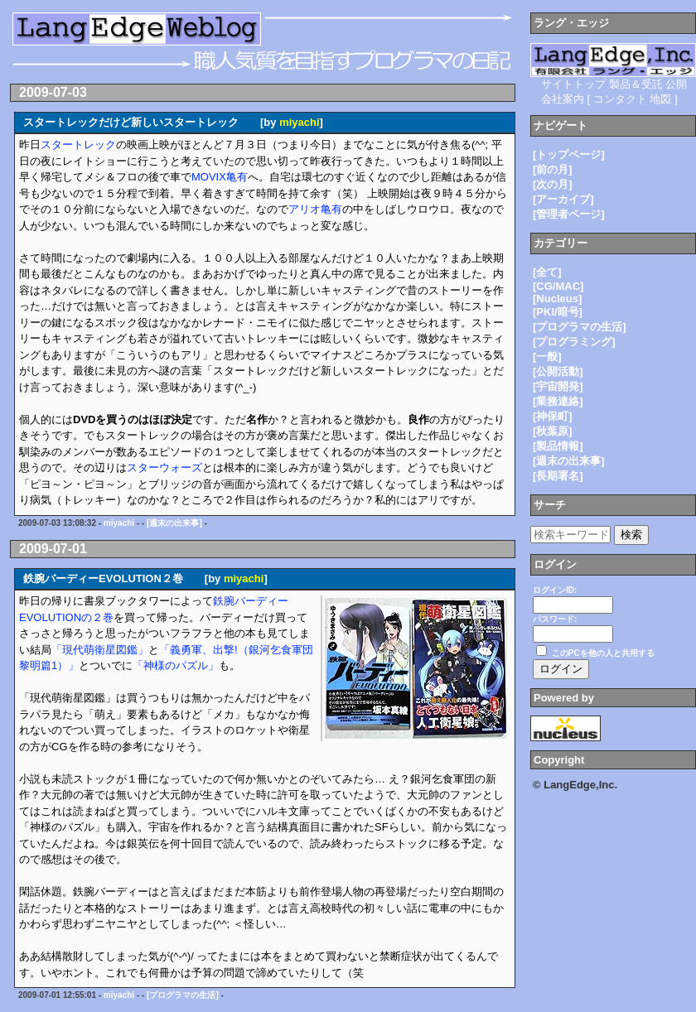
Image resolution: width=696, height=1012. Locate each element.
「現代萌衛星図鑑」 (99, 649)
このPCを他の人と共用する (603, 653)
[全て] (547, 272)
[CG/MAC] (558, 286)
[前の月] (553, 169)
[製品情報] (558, 446)
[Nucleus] (557, 298)
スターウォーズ (164, 467)
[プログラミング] (574, 341)
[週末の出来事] (174, 523)
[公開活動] (558, 371)
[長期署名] (558, 476)
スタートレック (78, 144)
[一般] (547, 356)
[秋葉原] (553, 431)
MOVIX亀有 (219, 177)
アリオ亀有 (315, 209)
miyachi (299, 122)
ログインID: (555, 590)
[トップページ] (569, 154)
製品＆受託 (636, 84)
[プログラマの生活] (183, 995)
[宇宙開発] (558, 386)
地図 (660, 99)
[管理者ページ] (569, 214)
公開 (676, 84)
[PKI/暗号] (557, 312)
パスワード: (555, 619)
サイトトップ (573, 84)
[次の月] (553, 184)
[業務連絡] (558, 401)
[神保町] (553, 416)
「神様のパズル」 (176, 665)
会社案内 (562, 99)
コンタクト (620, 99)
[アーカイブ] (563, 199)
